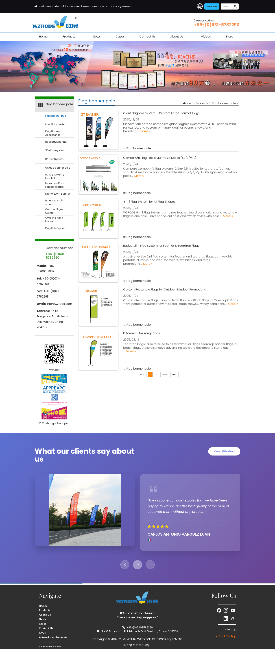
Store (231, 36)
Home (43, 36)
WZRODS (211, 6)
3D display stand (55, 150)
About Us (178, 36)
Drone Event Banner (57, 193)
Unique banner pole (57, 168)
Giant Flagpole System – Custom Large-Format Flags (161, 113)
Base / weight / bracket (54, 176)
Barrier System (54, 159)
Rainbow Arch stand (54, 202)
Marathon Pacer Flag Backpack (55, 185)
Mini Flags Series (55, 124)
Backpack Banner (56, 142)
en (191, 103)
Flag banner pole (96, 101)
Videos (206, 36)
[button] (200, 6)
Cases (120, 36)
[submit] (235, 6)
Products (70, 36)
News (97, 36)
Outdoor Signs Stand (54, 211)
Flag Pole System (56, 228)
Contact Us (147, 36)
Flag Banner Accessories (52, 133)
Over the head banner (54, 219)
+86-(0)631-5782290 (216, 25)
